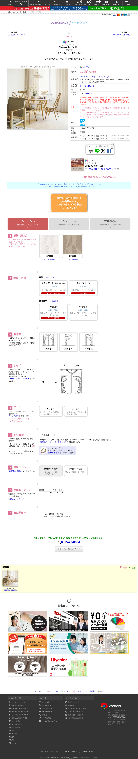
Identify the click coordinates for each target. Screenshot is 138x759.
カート (96, 3)
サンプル (87, 3)
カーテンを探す (21, 4)
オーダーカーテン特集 (18, 708)
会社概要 (69, 705)
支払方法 (13, 743)
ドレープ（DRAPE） (87, 86)
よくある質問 (67, 3)
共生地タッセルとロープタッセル (53, 442)
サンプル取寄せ (49, 259)
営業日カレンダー (72, 702)
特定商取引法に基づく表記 (75, 708)
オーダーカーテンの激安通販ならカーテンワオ (64, 758)
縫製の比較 (50, 277)
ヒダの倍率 (54, 301)
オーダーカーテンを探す (18, 702)
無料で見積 (106, 3)
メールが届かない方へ (48, 721)
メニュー (126, 3)
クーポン (13, 734)
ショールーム (15, 727)
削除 (123, 567)
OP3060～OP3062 (121, 35)
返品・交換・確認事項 (74, 715)
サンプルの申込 (45, 708)
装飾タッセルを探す (17, 705)
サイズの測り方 (54, 3)
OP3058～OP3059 (10, 590)
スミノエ (65, 691)
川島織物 (90, 691)
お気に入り (78, 3)
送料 (11, 737)
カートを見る (15, 721)
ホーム (10, 3)
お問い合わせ (45, 715)
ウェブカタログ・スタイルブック (100, 169)
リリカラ (78, 691)
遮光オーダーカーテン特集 (19, 712)
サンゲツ (84, 67)
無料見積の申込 (45, 712)
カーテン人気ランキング (38, 3)
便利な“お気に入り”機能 (18, 718)
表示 (132, 567)
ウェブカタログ (15, 724)
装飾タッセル (53, 452)
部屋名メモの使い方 (16, 499)
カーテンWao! (87, 752)
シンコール (52, 691)
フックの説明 (13, 416)
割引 (11, 730)
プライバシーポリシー (74, 712)
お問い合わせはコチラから (69, 549)
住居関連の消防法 (15, 471)
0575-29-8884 (70, 542)
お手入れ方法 (45, 718)
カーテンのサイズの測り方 (19, 379)
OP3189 (89, 94)
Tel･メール (117, 3)
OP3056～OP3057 (16, 35)
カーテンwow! (69, 752)
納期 (11, 740)
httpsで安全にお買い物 (74, 718)
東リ (101, 691)
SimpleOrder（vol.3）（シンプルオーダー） (96, 77)
